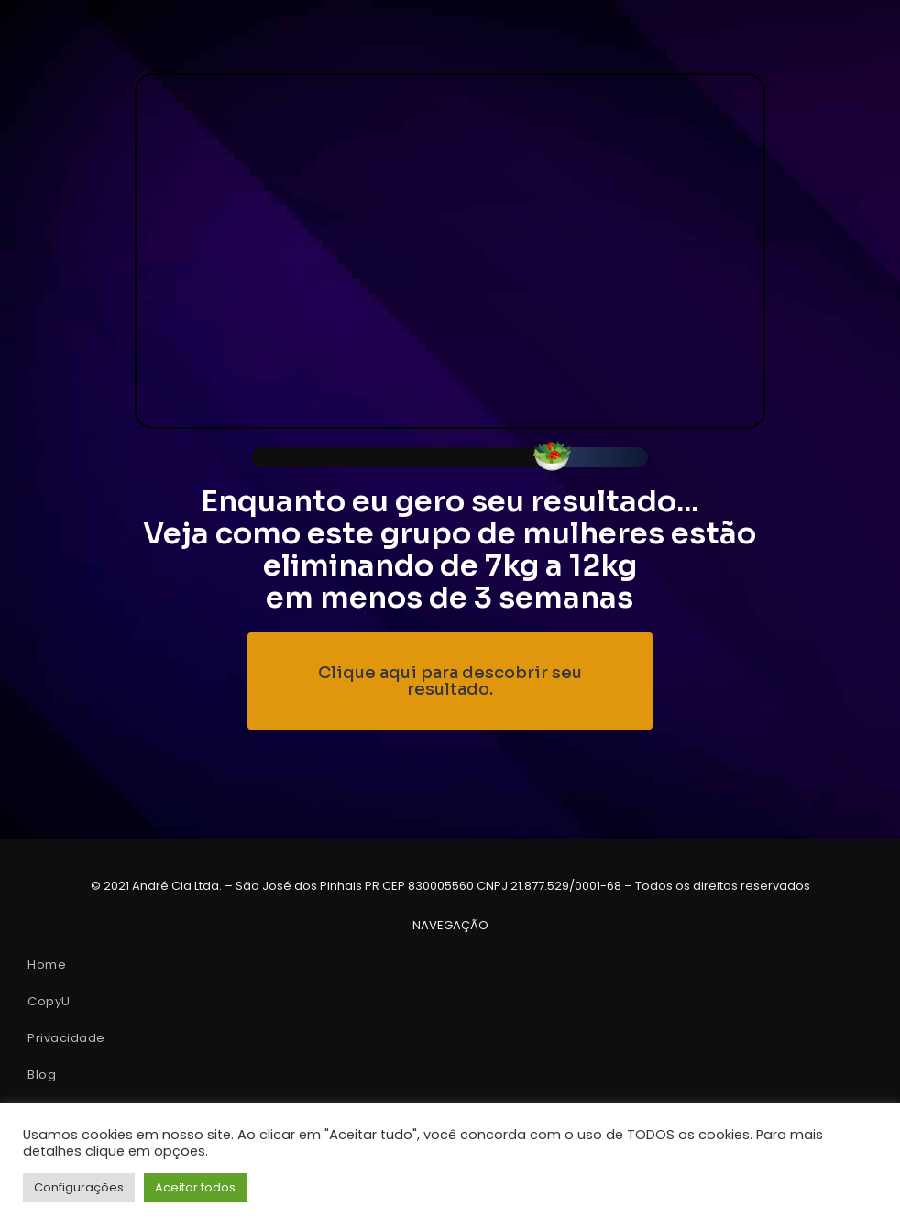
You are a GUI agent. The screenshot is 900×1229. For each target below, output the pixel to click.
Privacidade (66, 1038)
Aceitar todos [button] (195, 1187)
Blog (41, 1074)
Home (46, 964)
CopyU (49, 1001)
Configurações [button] (79, 1187)
